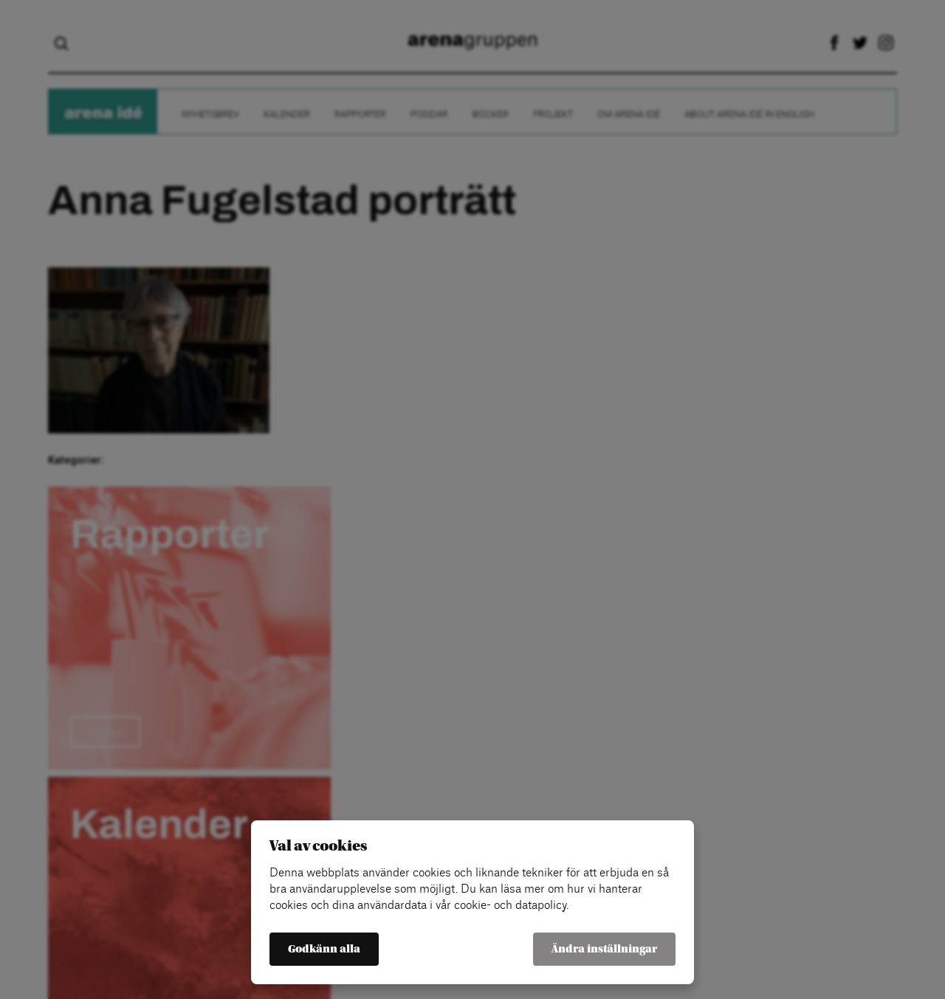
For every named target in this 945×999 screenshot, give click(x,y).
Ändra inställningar (604, 949)
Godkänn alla (324, 949)
